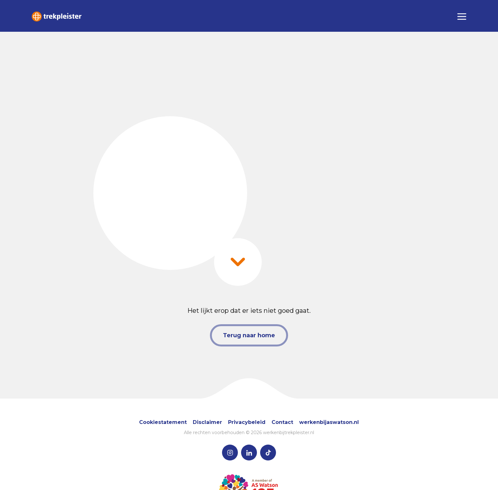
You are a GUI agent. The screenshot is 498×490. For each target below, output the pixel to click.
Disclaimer (207, 422)
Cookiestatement (163, 422)
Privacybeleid (247, 422)
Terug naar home (249, 335)
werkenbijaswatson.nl (329, 422)
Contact (282, 422)
